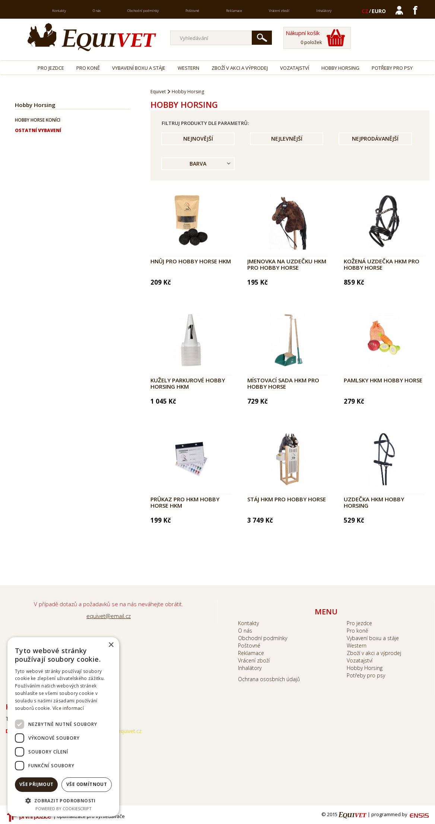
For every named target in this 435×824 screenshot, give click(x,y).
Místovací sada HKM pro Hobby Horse (283, 383)
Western (188, 68)
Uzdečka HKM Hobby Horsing (374, 502)
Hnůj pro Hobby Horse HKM (190, 261)
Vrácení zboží (279, 10)
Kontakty (59, 10)
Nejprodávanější (375, 138)
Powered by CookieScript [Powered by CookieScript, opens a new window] (63, 808)
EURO (379, 11)
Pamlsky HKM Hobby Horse (383, 380)
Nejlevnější (286, 138)
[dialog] (63, 727)
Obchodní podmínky (143, 10)
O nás (97, 10)
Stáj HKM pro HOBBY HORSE (286, 499)
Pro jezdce (51, 68)
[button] (63, 800)
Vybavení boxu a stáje (138, 68)
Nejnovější (198, 138)
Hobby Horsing (340, 68)
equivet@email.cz (108, 616)
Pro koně (88, 68)
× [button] (111, 645)
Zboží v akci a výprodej (240, 68)
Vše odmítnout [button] (86, 784)
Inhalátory (323, 10)
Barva (198, 163)
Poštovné (192, 10)
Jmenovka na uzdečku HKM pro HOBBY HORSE (286, 264)
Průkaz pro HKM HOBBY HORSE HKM (184, 502)
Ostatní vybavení (38, 130)
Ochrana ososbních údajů (269, 679)
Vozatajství (294, 68)
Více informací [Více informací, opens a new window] (68, 708)
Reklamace (234, 10)
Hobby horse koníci (37, 120)
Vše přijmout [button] (36, 784)
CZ (365, 11)
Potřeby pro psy (392, 68)
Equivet (158, 91)
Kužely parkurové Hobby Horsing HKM (187, 383)
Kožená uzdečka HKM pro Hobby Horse (381, 264)
